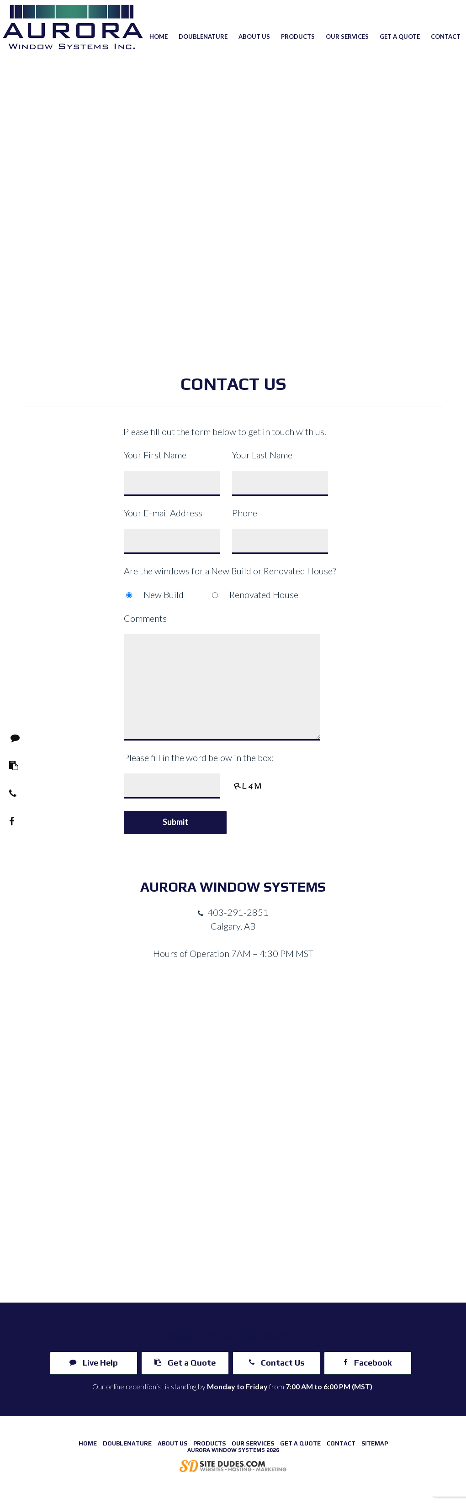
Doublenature (203, 36)
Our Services (347, 36)
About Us (254, 36)
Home (158, 36)
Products (298, 36)
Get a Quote (400, 36)
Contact (446, 36)
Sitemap (374, 1443)
